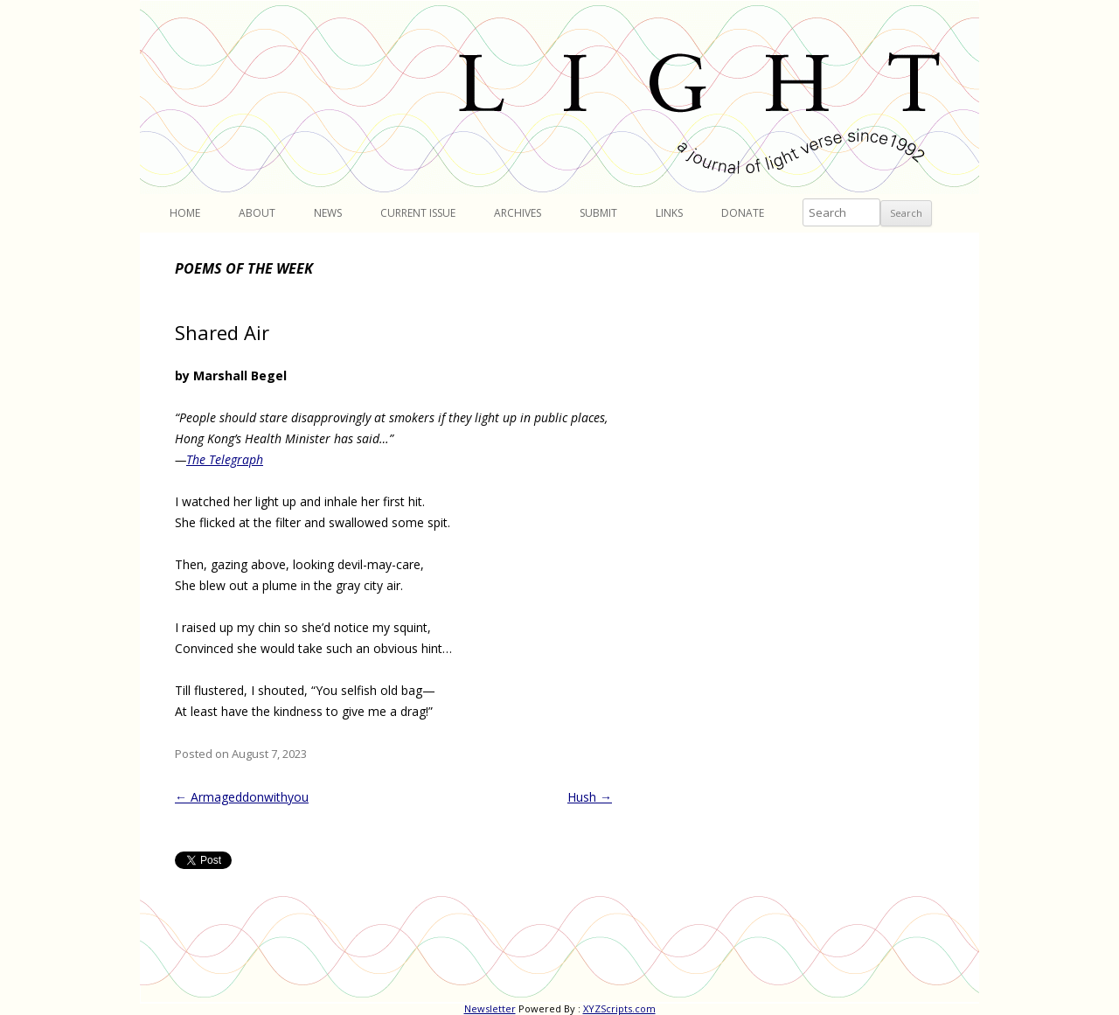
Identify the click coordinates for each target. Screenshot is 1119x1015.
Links (669, 212)
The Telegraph (224, 459)
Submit (598, 212)
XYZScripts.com (619, 1008)
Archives (517, 212)
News (328, 212)
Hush (589, 797)
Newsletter (490, 1008)
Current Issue (417, 212)
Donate (742, 212)
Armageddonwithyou (242, 797)
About (257, 212)
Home (185, 212)
